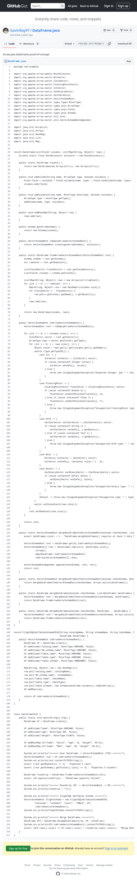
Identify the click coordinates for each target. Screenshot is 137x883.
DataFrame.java (46, 30)
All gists (72, 6)
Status (57, 865)
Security (47, 865)
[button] (109, 43)
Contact (89, 865)
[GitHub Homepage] (58, 873)
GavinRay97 (20, 30)
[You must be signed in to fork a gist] (126, 30)
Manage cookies (104, 865)
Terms (27, 865)
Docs (80, 865)
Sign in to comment (116, 848)
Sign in (108, 6)
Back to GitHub (89, 6)
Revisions (29, 44)
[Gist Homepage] (17, 6)
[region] (68, 451)
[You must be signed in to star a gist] (109, 30)
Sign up (123, 6)
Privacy (36, 865)
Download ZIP (125, 43)
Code (9, 43)
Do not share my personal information (68, 868)
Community (69, 865)
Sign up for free (18, 848)
